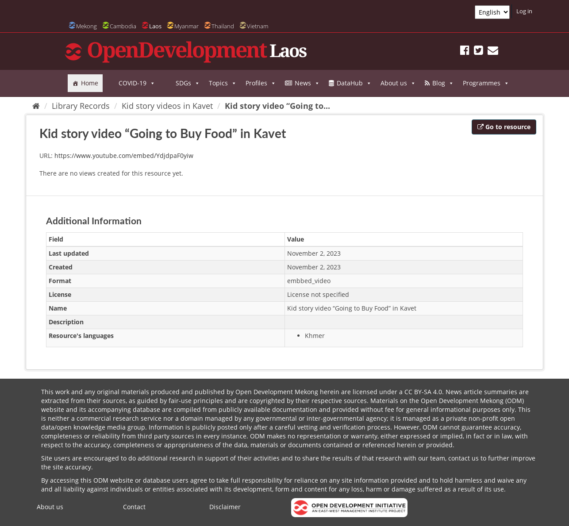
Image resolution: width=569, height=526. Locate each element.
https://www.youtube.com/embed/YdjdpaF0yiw (123, 155)
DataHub (354, 83)
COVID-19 (137, 83)
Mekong (86, 26)
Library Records (81, 105)
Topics (223, 83)
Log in (524, 11)
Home (89, 83)
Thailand (222, 26)
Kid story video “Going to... (277, 105)
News (307, 83)
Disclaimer (225, 507)
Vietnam (257, 26)
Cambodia (123, 26)
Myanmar (186, 26)
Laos (155, 26)
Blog (443, 83)
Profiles (261, 83)
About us (398, 83)
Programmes (486, 83)
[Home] (36, 105)
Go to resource (504, 127)
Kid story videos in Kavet (167, 105)
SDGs (188, 83)
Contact (134, 507)
